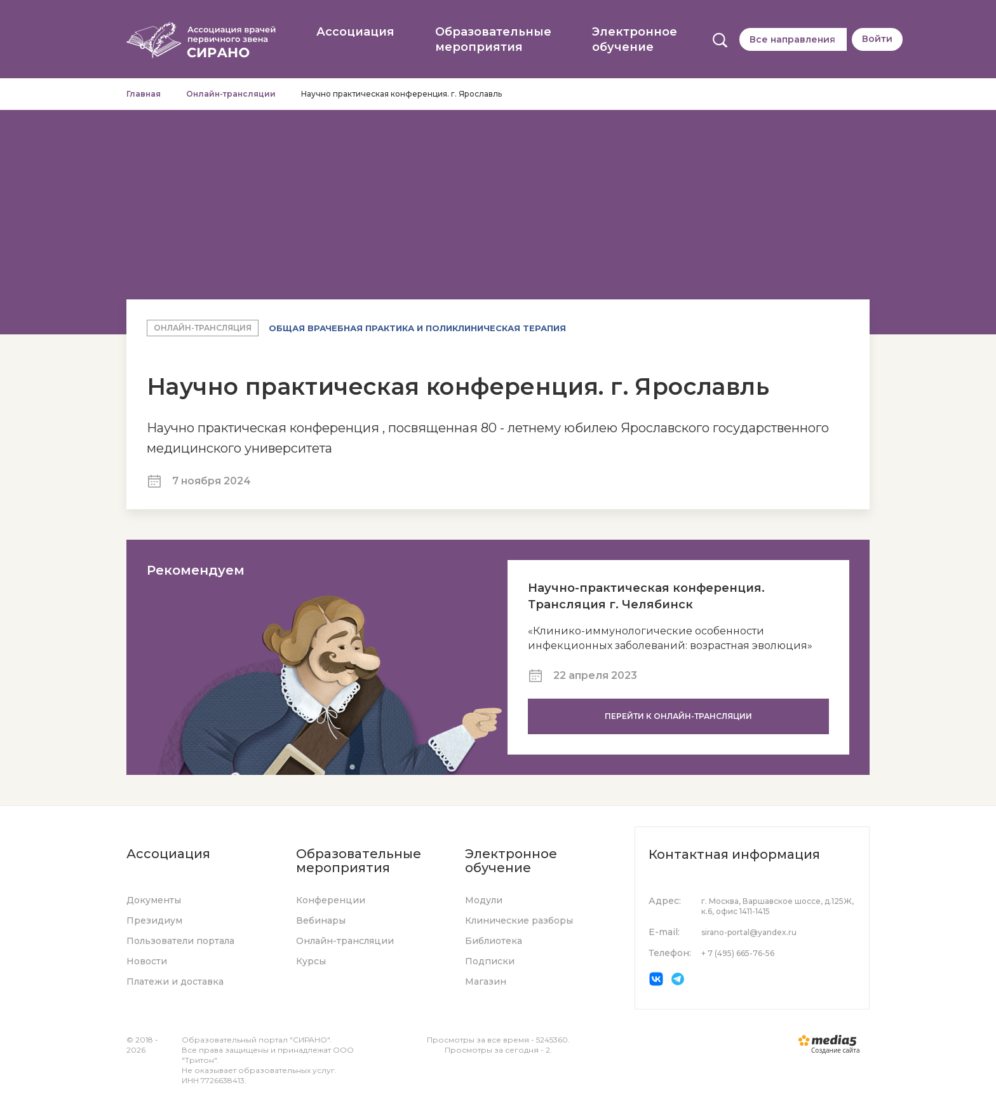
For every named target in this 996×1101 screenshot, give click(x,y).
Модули (483, 900)
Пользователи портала (180, 941)
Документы (153, 900)
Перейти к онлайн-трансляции (678, 716)
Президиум (154, 920)
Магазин (485, 981)
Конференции (330, 900)
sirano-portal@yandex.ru (749, 932)
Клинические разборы (519, 920)
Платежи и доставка (175, 981)
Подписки (490, 961)
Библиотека (493, 941)
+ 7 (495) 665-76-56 (737, 953)
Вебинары (321, 920)
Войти (877, 38)
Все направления (792, 39)
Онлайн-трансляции (231, 94)
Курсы (311, 961)
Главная (143, 94)
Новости (146, 961)
